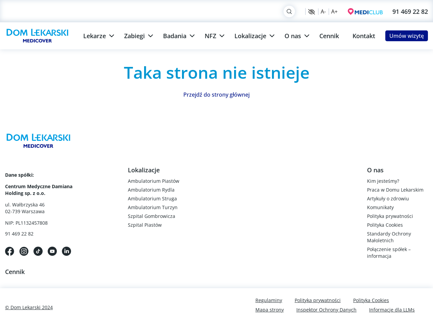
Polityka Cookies (385, 225)
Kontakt (363, 36)
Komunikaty (380, 207)
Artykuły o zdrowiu (388, 198)
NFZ (210, 36)
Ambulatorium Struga (152, 198)
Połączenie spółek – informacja (389, 252)
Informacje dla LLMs (392, 309)
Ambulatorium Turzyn (153, 207)
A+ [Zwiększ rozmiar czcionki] (334, 11)
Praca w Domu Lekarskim (395, 190)
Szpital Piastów (145, 225)
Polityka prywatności (390, 216)
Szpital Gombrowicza (151, 216)
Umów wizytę (406, 36)
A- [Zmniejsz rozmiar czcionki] (323, 11)
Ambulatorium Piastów (153, 181)
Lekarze (94, 36)
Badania (174, 36)
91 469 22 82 (410, 11)
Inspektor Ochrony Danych (326, 309)
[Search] (289, 11)
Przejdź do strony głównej (216, 94)
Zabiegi (134, 36)
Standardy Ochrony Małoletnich (389, 237)
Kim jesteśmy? (383, 181)
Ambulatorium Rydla (151, 190)
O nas (292, 36)
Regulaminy (268, 300)
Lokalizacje (250, 36)
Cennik (329, 36)
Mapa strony (269, 309)
